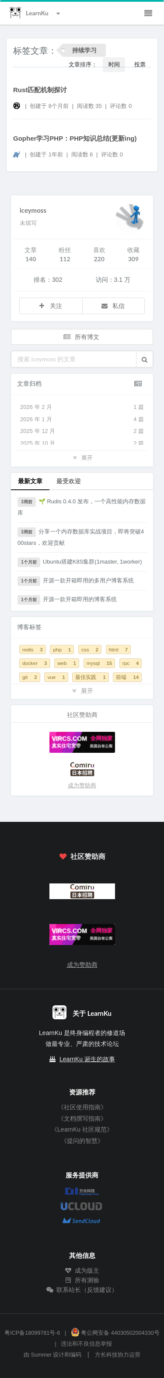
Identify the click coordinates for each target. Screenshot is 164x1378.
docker (34, 663)
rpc (130, 663)
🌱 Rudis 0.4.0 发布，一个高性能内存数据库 (81, 506)
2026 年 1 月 (82, 419)
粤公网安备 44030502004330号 (115, 1333)
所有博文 (81, 336)
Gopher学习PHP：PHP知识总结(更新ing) (75, 138)
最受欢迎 (68, 481)
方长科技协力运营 (117, 1355)
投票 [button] (140, 64)
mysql (99, 663)
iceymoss (33, 210)
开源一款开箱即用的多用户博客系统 (75, 581)
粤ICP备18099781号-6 (32, 1333)
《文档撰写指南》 (82, 1118)
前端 (127, 677)
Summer (41, 1355)
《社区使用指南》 (82, 1107)
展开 (81, 457)
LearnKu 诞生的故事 (87, 1059)
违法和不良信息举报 (86, 1344)
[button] (144, 359)
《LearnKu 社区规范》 (82, 1129)
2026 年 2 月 (82, 407)
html (118, 649)
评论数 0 (121, 106)
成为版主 (82, 1270)
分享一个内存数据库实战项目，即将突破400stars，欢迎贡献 (80, 536)
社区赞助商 (82, 856)
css (89, 649)
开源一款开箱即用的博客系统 (67, 600)
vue (56, 677)
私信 (113, 305)
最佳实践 (90, 677)
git (29, 677)
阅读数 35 (90, 106)
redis (32, 649)
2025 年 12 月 (82, 431)
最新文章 (30, 481)
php (62, 649)
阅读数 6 (82, 154)
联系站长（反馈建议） (82, 1289)
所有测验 (82, 1280)
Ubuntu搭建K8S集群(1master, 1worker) (79, 562)
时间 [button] (114, 64)
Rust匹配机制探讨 (40, 89)
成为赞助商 (82, 785)
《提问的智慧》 (82, 1140)
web (66, 663)
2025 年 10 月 (82, 443)
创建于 (49, 106)
